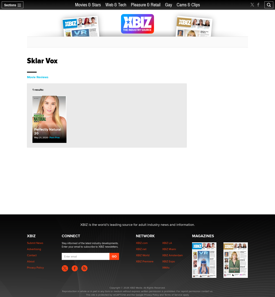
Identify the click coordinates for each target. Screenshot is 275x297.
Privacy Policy (35, 268)
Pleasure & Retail (145, 5)
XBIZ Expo (168, 261)
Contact (32, 255)
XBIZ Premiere (144, 261)
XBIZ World (142, 255)
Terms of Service (173, 294)
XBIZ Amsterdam (172, 255)
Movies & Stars (88, 5)
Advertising (34, 249)
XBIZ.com (142, 243)
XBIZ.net (141, 249)
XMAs (165, 268)
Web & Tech (115, 5)
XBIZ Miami (169, 249)
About (31, 261)
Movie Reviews (37, 77)
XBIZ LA (167, 243)
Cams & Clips (188, 5)
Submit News (35, 243)
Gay (168, 5)
